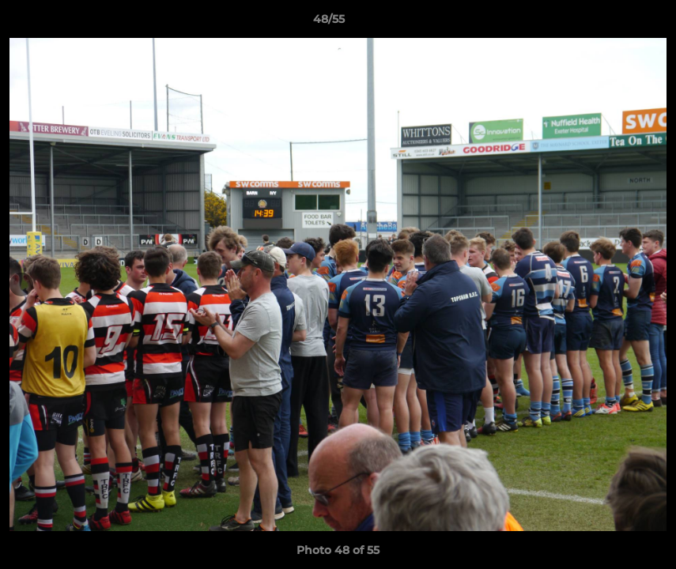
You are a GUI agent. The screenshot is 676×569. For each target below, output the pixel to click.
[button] (609, 23)
